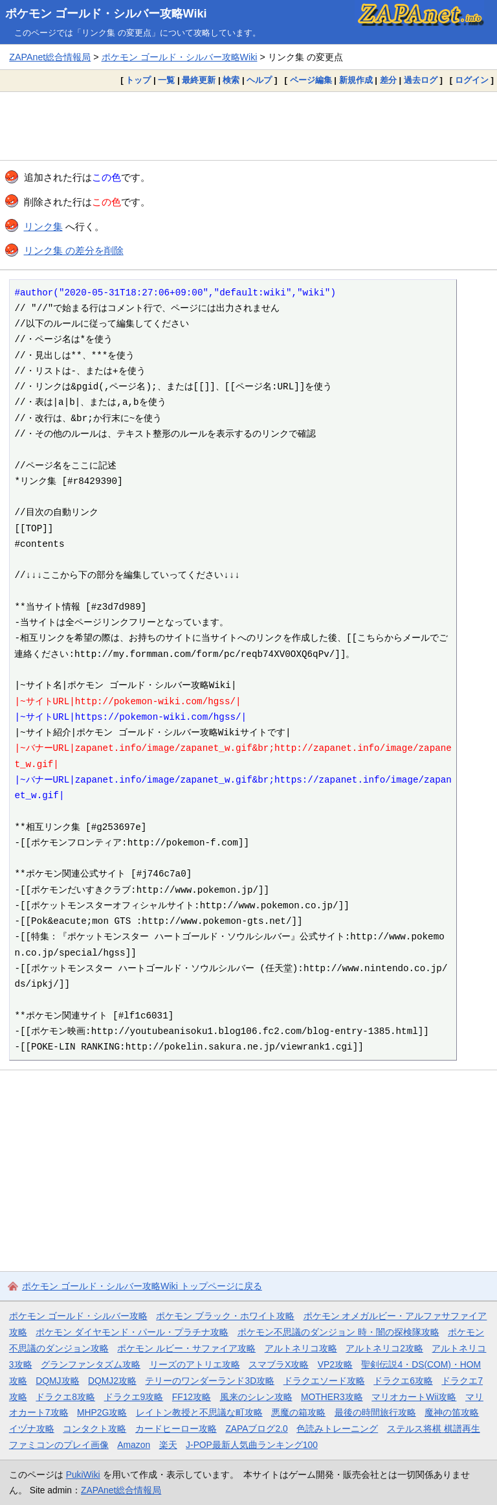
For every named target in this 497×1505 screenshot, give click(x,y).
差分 (388, 80)
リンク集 (43, 226)
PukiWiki (83, 1474)
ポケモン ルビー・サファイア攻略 (186, 1348)
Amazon (133, 1445)
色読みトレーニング (337, 1428)
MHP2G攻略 (102, 1412)
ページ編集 (311, 80)
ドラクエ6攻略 (403, 1380)
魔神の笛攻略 (452, 1412)
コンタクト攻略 (94, 1428)
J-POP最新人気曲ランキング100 (252, 1445)
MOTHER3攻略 (332, 1397)
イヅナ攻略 (31, 1428)
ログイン (472, 80)
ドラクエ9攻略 (134, 1397)
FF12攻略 (191, 1397)
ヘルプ (259, 80)
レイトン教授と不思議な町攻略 (199, 1412)
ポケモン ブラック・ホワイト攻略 (225, 1316)
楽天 (168, 1445)
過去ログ (420, 80)
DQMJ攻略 (57, 1380)
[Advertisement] (248, 126)
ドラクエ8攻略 (65, 1397)
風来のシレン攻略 (256, 1397)
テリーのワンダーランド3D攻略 (209, 1380)
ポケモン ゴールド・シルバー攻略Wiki (106, 13)
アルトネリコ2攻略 (384, 1348)
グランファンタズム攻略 (90, 1364)
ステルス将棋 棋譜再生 (433, 1428)
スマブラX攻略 (278, 1364)
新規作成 (356, 80)
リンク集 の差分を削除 (74, 250)
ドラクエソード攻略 (324, 1380)
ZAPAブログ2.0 (256, 1428)
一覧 (166, 80)
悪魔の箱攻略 (298, 1412)
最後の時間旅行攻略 (375, 1412)
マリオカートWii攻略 (413, 1397)
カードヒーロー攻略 (176, 1428)
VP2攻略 (335, 1364)
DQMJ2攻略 (112, 1380)
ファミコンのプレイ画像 (59, 1445)
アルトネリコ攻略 (301, 1348)
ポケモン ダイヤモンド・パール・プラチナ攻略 (132, 1332)
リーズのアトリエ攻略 (194, 1364)
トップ (138, 80)
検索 (231, 80)
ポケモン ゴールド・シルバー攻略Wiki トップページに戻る (142, 1286)
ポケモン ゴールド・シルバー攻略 (78, 1316)
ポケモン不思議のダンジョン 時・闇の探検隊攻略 (338, 1332)
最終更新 (198, 80)
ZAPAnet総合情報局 (50, 57)
